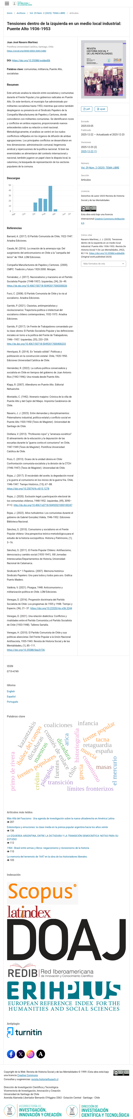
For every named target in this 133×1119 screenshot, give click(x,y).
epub (102, 109)
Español (11, 696)
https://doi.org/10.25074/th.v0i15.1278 (28, 488)
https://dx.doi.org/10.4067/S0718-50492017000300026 (37, 285)
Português (12, 701)
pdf (88, 109)
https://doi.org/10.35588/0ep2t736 (26, 650)
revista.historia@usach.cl (44, 1079)
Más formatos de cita (94, 263)
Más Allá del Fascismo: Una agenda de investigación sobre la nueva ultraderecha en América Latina (60, 818)
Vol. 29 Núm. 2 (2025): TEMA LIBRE (47, 13)
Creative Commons (27, 1075)
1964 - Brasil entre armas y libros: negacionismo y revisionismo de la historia (48, 848)
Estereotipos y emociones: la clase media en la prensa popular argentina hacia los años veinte (57, 827)
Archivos (21, 13)
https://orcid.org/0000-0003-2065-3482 (26, 51)
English (11, 691)
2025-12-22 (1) (89, 151)
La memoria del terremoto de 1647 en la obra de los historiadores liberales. (47, 856)
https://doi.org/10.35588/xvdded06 (31, 60)
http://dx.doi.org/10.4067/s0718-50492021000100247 (43, 505)
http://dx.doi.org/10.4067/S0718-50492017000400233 (36, 343)
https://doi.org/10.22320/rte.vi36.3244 (51, 608)
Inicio (9, 13)
